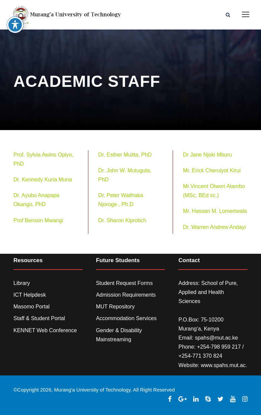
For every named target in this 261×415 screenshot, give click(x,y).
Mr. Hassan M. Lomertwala (215, 211)
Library (21, 283)
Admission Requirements (126, 295)
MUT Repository (115, 306)
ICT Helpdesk (29, 295)
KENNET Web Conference (45, 330)
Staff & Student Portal (39, 318)
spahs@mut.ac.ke (216, 338)
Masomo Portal (31, 306)
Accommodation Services (126, 318)
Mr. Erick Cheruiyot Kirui (212, 170)
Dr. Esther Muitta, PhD (124, 155)
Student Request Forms (124, 283)
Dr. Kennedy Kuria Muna (42, 179)
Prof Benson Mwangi (38, 220)
